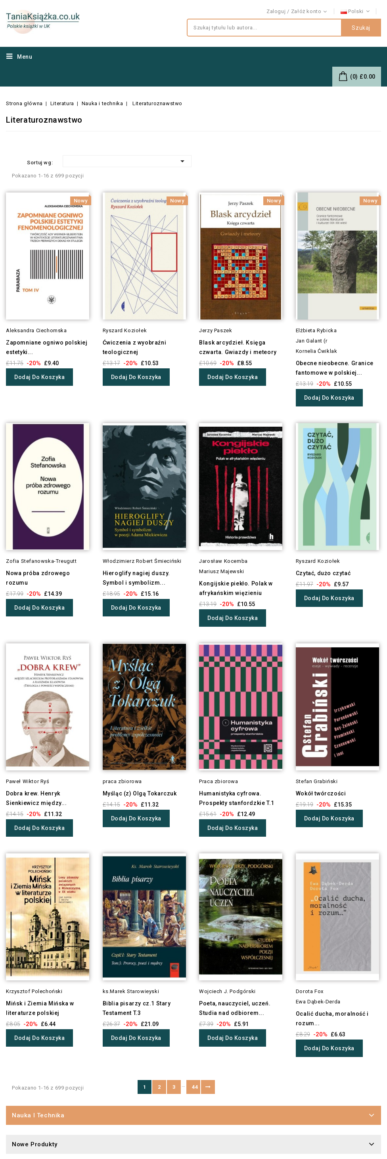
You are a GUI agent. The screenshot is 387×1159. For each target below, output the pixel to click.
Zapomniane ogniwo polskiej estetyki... (47, 347)
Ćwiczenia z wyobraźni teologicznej (135, 347)
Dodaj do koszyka (39, 377)
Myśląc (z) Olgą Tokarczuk (140, 793)
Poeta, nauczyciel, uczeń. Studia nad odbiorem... (234, 1008)
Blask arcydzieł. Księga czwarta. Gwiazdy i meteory (238, 347)
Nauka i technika (38, 1115)
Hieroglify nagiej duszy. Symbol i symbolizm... (136, 578)
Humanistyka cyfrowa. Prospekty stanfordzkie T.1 (236, 798)
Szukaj (361, 28)
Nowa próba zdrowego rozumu (38, 578)
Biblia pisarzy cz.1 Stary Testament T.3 (137, 1008)
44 (195, 1087)
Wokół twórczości (321, 793)
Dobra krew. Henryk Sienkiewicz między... (36, 798)
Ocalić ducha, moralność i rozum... (332, 1018)
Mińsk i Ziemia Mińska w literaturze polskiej (40, 1008)
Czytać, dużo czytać (323, 573)
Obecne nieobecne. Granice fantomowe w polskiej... (335, 368)
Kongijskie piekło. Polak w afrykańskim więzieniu (236, 588)
